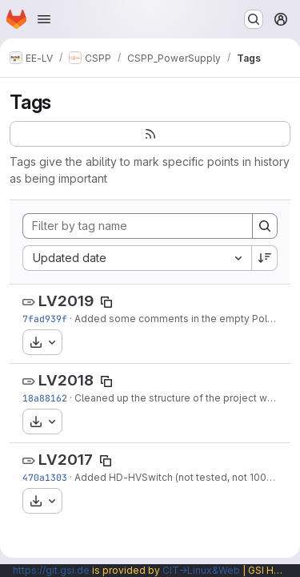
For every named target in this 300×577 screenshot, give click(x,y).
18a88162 (44, 398)
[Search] (265, 226)
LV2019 (66, 301)
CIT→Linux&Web (201, 570)
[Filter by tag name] (137, 226)
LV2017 (65, 459)
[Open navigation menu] (44, 19)
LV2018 (66, 380)
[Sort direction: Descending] (265, 258)
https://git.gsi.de (51, 570)
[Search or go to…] (253, 19)
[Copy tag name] (106, 302)
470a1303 (44, 477)
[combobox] (136, 258)
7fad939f (44, 319)
